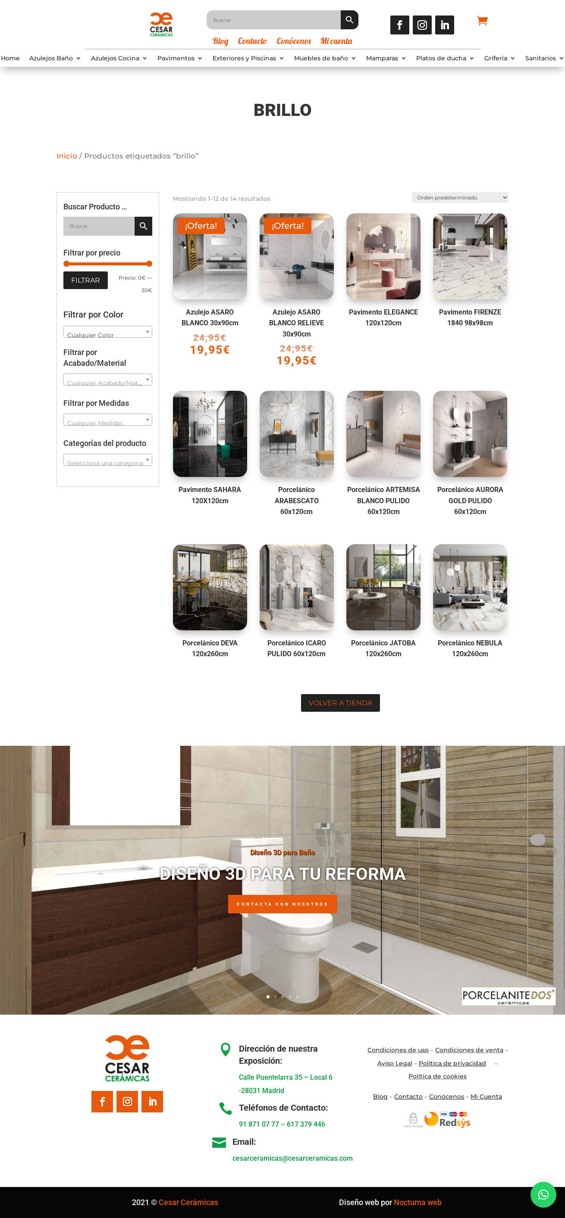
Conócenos (294, 42)
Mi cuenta (336, 42)
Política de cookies (437, 1076)
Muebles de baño (321, 58)
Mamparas (382, 58)
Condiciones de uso (398, 1050)
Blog (221, 42)
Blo (380, 1096)
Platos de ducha (441, 58)
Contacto (252, 42)
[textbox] (108, 383)
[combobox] (107, 332)
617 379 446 (306, 1124)
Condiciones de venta (469, 1050)
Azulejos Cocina (115, 58)
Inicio (66, 156)
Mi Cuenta (486, 1096)
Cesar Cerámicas (188, 1202)
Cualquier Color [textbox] (90, 335)
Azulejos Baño (51, 58)
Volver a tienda (340, 703)
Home (10, 58)
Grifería (495, 58)
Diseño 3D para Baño (282, 852)
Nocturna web (418, 1202)
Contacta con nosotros (283, 904)
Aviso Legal (394, 1063)
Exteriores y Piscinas (244, 58)
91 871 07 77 (259, 1124)
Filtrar (85, 280)
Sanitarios (540, 58)
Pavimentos (176, 58)
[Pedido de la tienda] (456, 193)
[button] (543, 1195)
